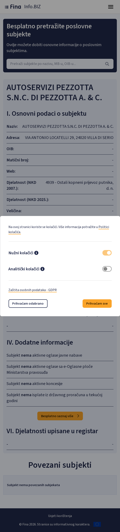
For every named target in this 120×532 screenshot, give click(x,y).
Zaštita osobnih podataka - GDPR (32, 290)
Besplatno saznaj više (60, 416)
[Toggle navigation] (111, 7)
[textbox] (60, 64)
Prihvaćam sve (97, 303)
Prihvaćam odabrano (28, 303)
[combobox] (60, 64)
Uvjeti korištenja (60, 516)
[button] (36, 253)
